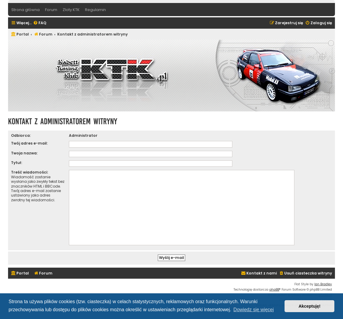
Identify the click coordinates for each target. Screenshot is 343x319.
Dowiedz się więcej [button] (254, 309)
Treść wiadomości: (29, 172)
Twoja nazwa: (24, 153)
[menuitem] (39, 23)
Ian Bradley (323, 284)
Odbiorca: (21, 135)
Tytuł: (16, 162)
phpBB (274, 289)
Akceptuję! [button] (310, 306)
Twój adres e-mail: (29, 143)
